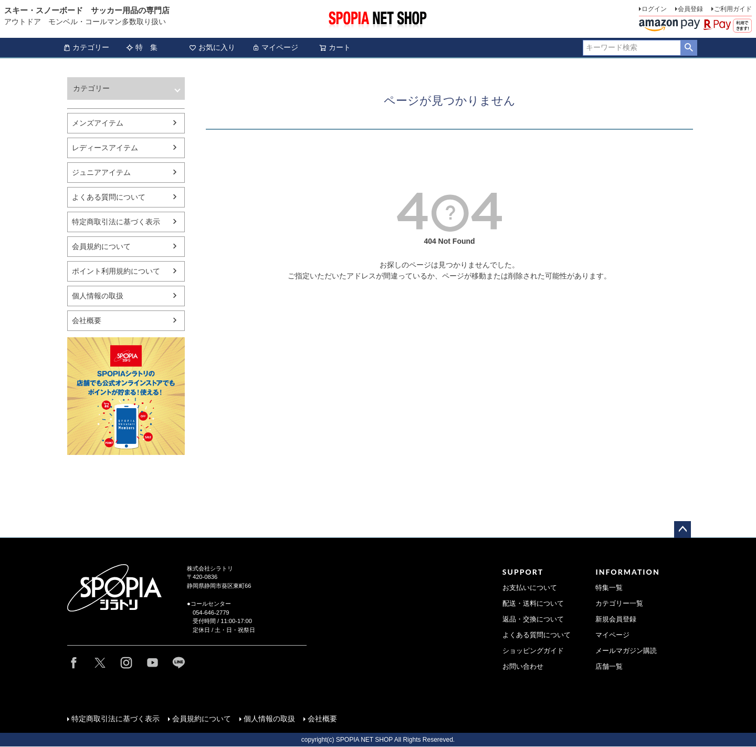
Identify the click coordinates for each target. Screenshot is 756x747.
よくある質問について (108, 197)
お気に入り (212, 47)
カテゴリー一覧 (619, 603)
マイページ (275, 47)
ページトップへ (682, 529)
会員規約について (101, 246)
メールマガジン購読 (626, 651)
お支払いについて (529, 588)
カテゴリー (86, 47)
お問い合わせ (522, 666)
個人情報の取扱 (97, 296)
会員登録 (690, 9)
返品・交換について (533, 619)
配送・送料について (533, 603)
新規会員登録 (615, 619)
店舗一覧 (609, 666)
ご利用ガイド (733, 9)
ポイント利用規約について (116, 271)
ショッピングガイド (533, 651)
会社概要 (86, 320)
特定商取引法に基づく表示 (116, 221)
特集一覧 (609, 588)
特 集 (142, 47)
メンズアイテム (97, 123)
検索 (688, 47)
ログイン (654, 9)
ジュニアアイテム (101, 172)
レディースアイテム (105, 147)
